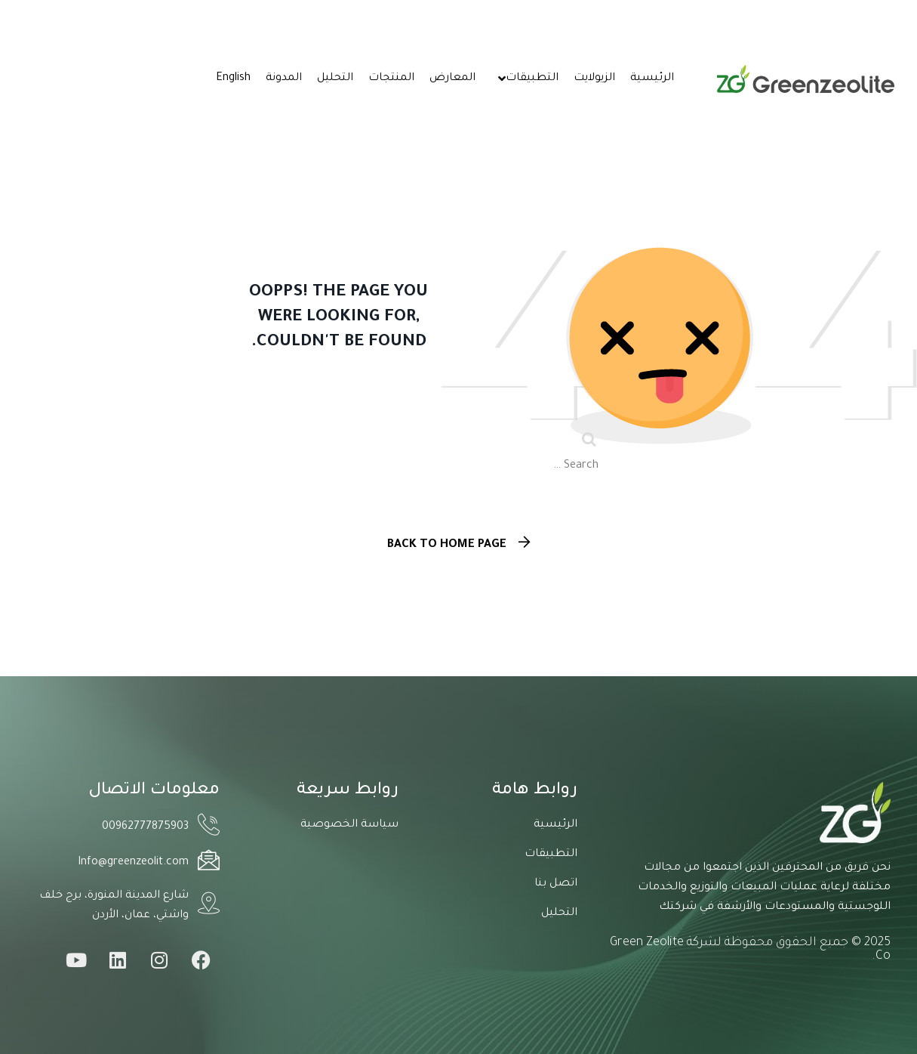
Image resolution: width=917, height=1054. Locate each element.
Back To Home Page (446, 545)
